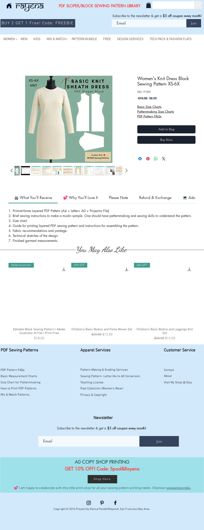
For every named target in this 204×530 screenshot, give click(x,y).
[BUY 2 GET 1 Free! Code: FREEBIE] (37, 23)
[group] (102, 302)
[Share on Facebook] (140, 158)
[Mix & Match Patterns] (21, 395)
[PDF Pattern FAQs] (13, 370)
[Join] (193, 23)
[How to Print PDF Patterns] (21, 389)
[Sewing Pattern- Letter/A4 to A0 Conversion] (110, 376)
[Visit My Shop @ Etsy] (179, 383)
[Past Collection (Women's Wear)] (102, 389)
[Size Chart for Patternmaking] (21, 383)
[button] (148, 5)
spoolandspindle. (178, 488)
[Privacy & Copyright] (94, 395)
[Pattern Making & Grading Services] (104, 370)
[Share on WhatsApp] (155, 158)
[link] (33, 197)
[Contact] (175, 370)
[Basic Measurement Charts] (19, 376)
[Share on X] (163, 158)
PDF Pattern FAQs (149, 116)
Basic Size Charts (149, 107)
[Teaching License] (104, 383)
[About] (175, 376)
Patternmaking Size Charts (155, 111)
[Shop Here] (102, 479)
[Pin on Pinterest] (147, 158)
